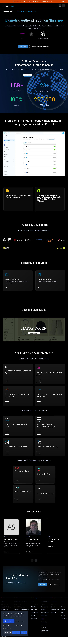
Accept (24, 632)
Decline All (8, 632)
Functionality (19, 625)
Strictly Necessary (7, 620)
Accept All (16, 632)
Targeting (6, 625)
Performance (19, 621)
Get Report (48, 1)
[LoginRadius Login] (60, 5)
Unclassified (7, 628)
